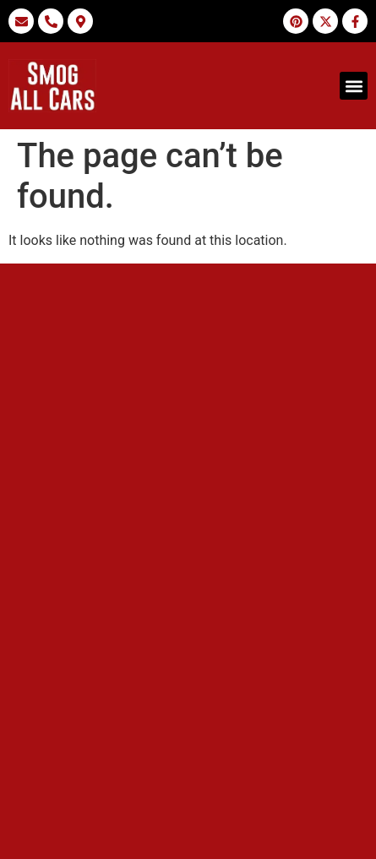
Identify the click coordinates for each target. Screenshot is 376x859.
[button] (354, 86)
